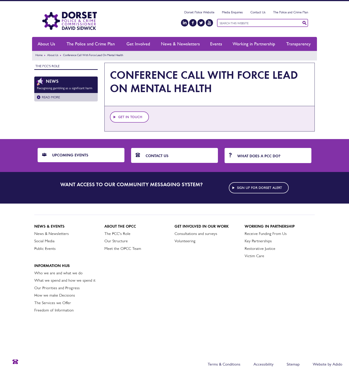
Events (216, 43)
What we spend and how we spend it (64, 280)
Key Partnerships (258, 241)
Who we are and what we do (58, 273)
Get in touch (130, 117)
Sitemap (293, 364)
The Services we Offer (52, 303)
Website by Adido (327, 364)
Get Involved (138, 43)
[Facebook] (193, 22)
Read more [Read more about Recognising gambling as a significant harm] (51, 97)
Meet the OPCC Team (122, 248)
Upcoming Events (65, 155)
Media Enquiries (232, 12)
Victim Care (254, 256)
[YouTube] (209, 22)
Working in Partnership (254, 43)
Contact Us (258, 12)
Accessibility (264, 364)
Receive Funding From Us (266, 233)
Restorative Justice (260, 248)
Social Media (44, 241)
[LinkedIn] (184, 22)
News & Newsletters (180, 43)
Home (39, 55)
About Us (46, 43)
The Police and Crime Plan (290, 12)
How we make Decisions (54, 295)
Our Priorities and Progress (57, 288)
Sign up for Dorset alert (259, 188)
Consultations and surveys (195, 233)
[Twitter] (201, 22)
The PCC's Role (47, 66)
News (52, 81)
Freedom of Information (54, 310)
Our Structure (116, 241)
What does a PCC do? (254, 155)
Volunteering (184, 241)
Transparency (298, 43)
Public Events (45, 248)
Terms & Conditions (224, 364)
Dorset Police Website (199, 12)
